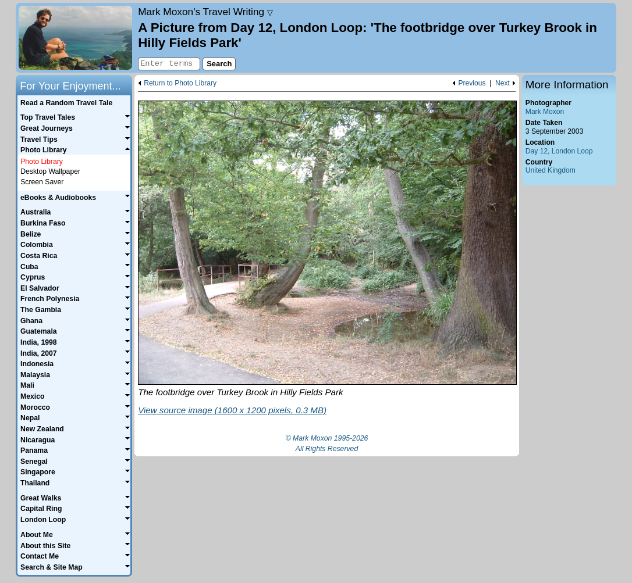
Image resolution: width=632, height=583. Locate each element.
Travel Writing (205, 11)
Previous (471, 83)
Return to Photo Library (180, 83)
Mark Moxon (545, 112)
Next (502, 83)
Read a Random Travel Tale (66, 103)
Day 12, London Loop (559, 151)
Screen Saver (41, 182)
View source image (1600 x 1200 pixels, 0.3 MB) (232, 410)
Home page (75, 38)
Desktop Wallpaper (50, 171)
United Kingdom (551, 170)
